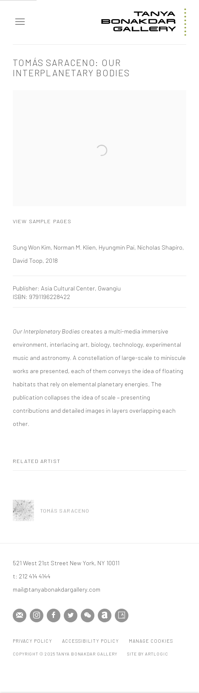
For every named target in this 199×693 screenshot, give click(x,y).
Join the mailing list (19, 615)
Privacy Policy (32, 641)
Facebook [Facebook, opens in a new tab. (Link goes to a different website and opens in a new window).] (53, 615)
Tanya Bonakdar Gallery (143, 22)
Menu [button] (19, 22)
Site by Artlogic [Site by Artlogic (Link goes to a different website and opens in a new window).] (147, 653)
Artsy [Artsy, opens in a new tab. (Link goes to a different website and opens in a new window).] (121, 615)
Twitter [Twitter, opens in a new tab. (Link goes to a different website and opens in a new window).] (70, 615)
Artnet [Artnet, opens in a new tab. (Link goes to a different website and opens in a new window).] (104, 615)
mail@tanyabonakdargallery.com (56, 589)
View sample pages (42, 221)
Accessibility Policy (90, 641)
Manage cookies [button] (151, 641)
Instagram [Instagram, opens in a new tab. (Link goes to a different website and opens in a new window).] (36, 615)
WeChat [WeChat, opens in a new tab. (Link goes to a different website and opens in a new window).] (87, 615)
